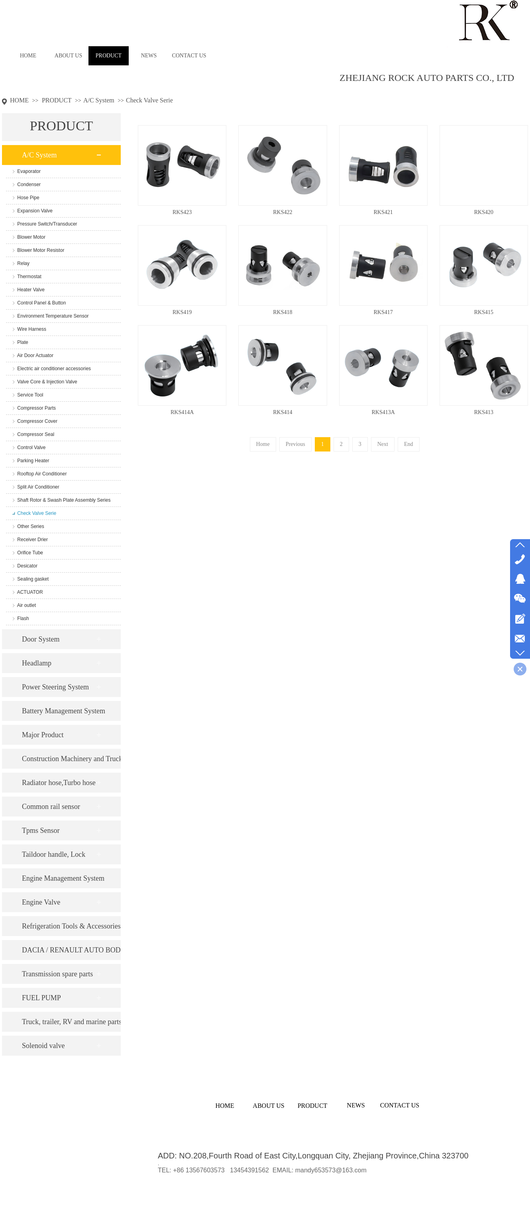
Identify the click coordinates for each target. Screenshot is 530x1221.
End (408, 444)
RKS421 (383, 212)
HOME (19, 100)
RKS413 (483, 412)
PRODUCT (57, 100)
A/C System (98, 100)
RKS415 (483, 312)
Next (382, 444)
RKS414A (182, 412)
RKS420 (483, 212)
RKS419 (182, 312)
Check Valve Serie (149, 100)
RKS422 (282, 212)
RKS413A (383, 412)
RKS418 (282, 312)
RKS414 (282, 412)
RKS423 (182, 212)
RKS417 (383, 312)
